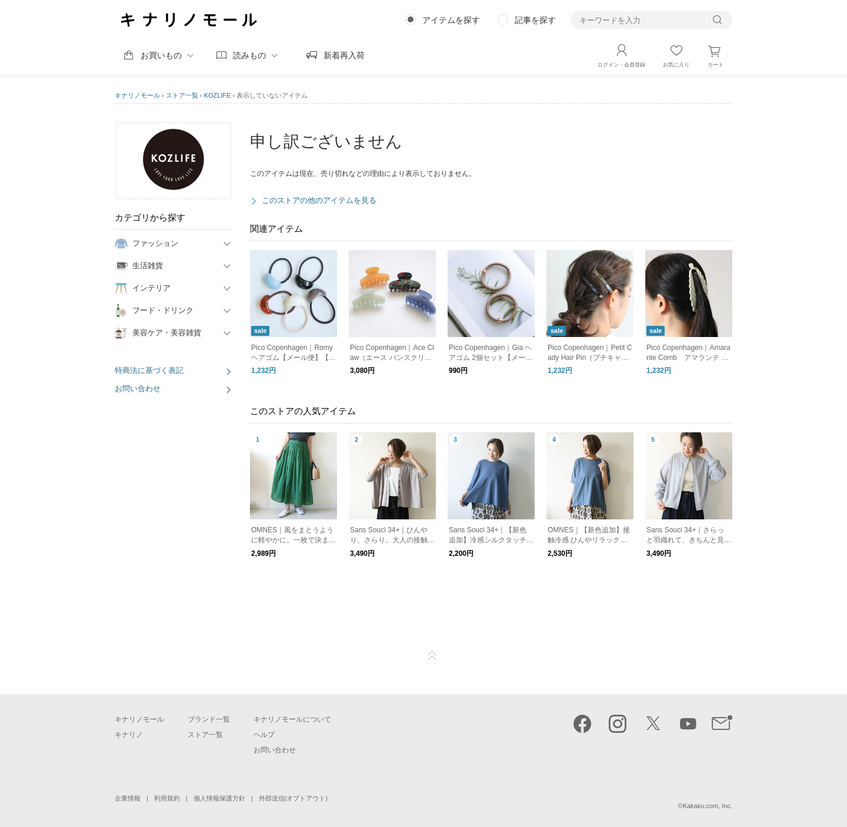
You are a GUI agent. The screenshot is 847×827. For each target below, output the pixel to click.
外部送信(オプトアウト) (293, 798)
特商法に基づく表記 (149, 370)
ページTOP (432, 656)
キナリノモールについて (292, 719)
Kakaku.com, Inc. (707, 805)
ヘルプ (264, 735)
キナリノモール (137, 95)
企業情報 (128, 798)
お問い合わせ (138, 388)
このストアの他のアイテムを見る (319, 200)
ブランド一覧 (209, 719)
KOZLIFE (217, 95)
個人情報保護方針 (219, 798)
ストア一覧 (182, 95)
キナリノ (129, 735)
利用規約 (167, 798)
